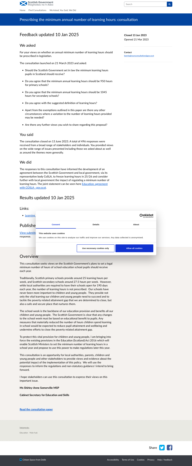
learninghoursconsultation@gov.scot (139, 55)
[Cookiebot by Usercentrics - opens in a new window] (141, 216)
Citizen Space (29, 459)
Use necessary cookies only (95, 248)
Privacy (150, 459)
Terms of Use (128, 459)
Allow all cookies (134, 248)
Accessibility (113, 459)
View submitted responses (35, 232)
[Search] (169, 4)
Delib (43, 459)
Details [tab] (96, 224)
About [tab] (136, 224)
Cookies (140, 459)
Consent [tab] (56, 224)
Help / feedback (164, 459)
